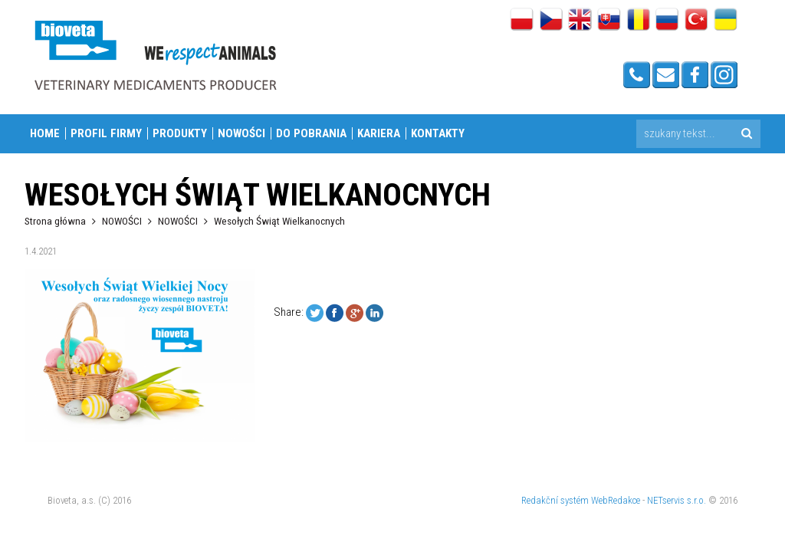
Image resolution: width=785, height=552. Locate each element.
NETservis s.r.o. (676, 500)
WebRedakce (615, 500)
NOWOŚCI (241, 133)
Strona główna (55, 221)
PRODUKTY (180, 133)
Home (45, 133)
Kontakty (438, 133)
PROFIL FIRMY (106, 133)
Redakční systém (555, 500)
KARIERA (378, 133)
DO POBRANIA (311, 133)
